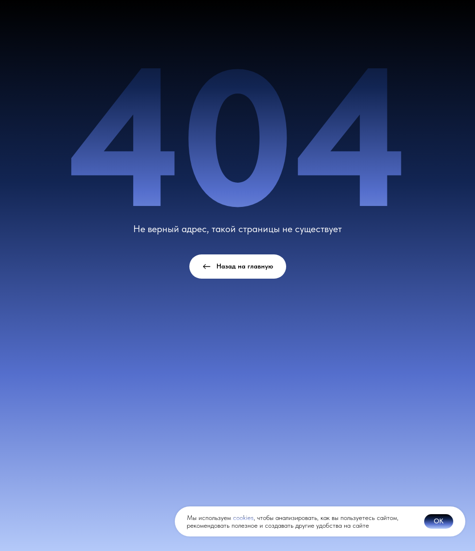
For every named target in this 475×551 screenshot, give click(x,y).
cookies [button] (243, 517)
